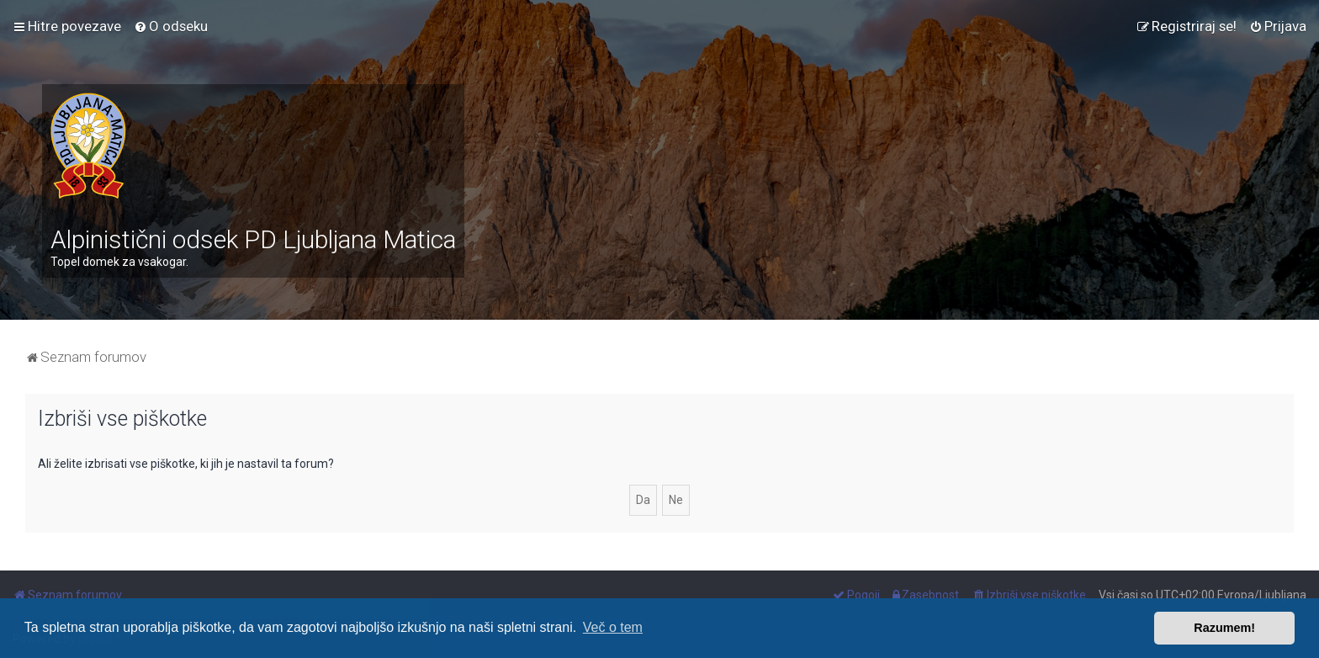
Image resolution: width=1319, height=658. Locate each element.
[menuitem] (171, 26)
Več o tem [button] (613, 627)
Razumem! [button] (1224, 627)
